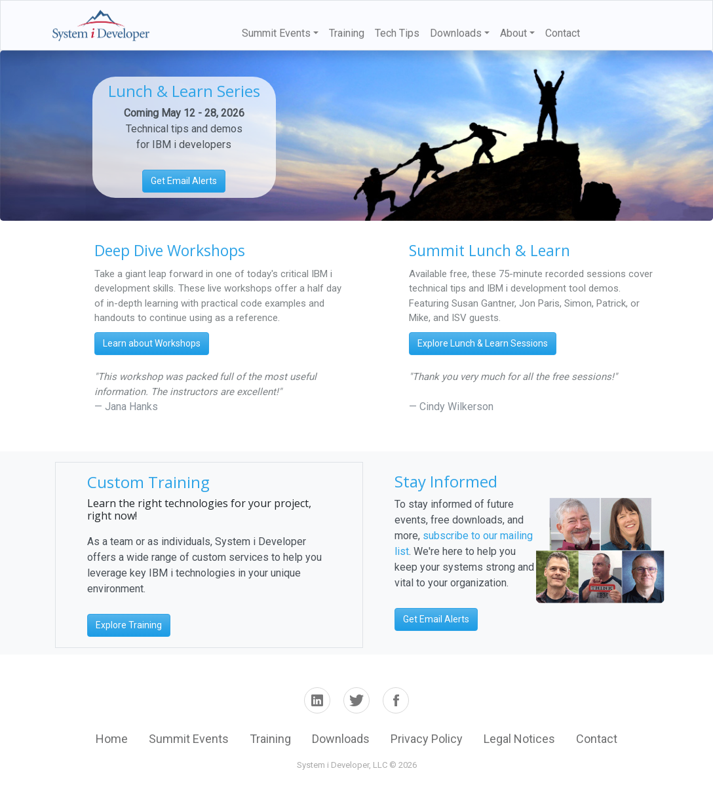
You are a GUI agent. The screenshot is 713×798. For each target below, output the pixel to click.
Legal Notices (519, 739)
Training (346, 33)
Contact (562, 33)
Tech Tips (397, 33)
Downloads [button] (456, 33)
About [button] (513, 33)
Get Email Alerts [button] (184, 181)
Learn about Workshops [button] (152, 343)
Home (112, 739)
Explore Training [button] (129, 625)
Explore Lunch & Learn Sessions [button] (482, 343)
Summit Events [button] (276, 33)
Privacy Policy (427, 739)
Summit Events (189, 739)
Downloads (341, 739)
